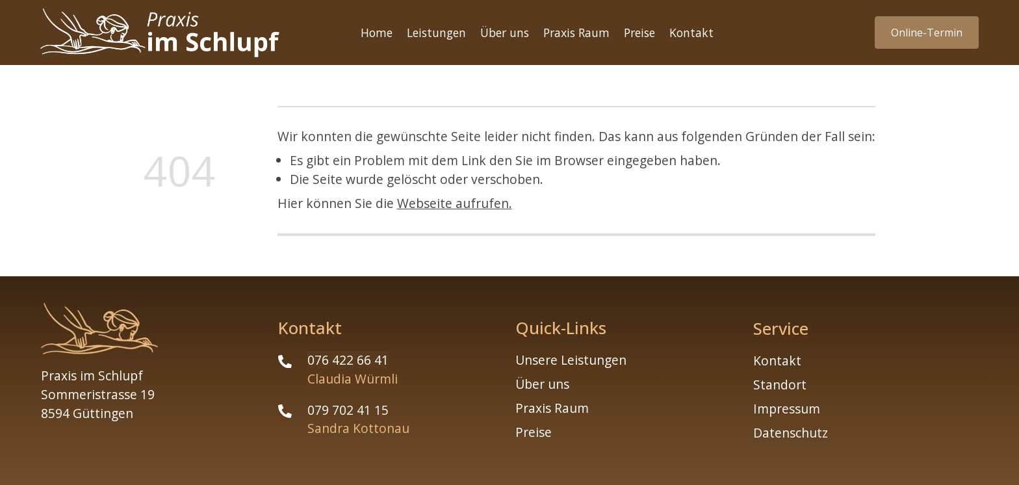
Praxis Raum (576, 32)
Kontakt (691, 32)
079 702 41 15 (348, 410)
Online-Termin (926, 32)
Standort (779, 384)
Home (377, 32)
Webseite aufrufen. (454, 203)
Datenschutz (790, 432)
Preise (639, 32)
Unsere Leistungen (570, 360)
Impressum (786, 408)
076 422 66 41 (348, 360)
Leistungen (436, 32)
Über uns (504, 32)
